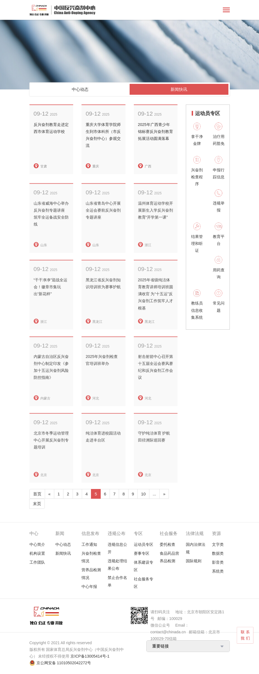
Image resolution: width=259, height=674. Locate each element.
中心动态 (80, 89)
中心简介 (37, 544)
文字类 (218, 544)
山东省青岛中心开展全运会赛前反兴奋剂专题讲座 (103, 221)
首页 (37, 493)
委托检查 (167, 544)
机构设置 (37, 553)
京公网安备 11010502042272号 (63, 663)
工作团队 (37, 562)
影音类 (218, 562)
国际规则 (193, 561)
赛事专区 (141, 553)
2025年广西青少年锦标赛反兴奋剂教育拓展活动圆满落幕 (155, 131)
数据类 (218, 553)
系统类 (218, 571)
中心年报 (89, 586)
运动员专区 (143, 544)
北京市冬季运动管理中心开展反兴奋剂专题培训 (51, 451)
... (154, 493)
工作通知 (89, 544)
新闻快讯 (179, 89)
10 (143, 493)
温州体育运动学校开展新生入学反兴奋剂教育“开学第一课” (155, 221)
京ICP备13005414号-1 (89, 656)
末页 (37, 503)
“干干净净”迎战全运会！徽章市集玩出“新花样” (50, 297)
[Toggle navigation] (226, 10)
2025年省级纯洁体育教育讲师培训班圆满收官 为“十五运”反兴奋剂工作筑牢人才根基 (155, 304)
